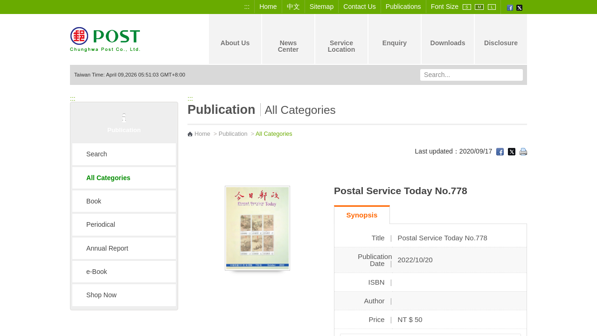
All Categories (108, 178)
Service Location (341, 38)
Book (93, 201)
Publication (233, 134)
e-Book (96, 271)
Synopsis (362, 215)
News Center (288, 38)
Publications (403, 6)
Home (268, 6)
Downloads (447, 35)
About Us (235, 35)
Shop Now (101, 295)
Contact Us (359, 6)
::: (247, 6)
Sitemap (322, 6)
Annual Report (107, 248)
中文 (293, 6)
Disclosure (501, 35)
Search (96, 154)
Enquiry (394, 35)
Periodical (100, 224)
